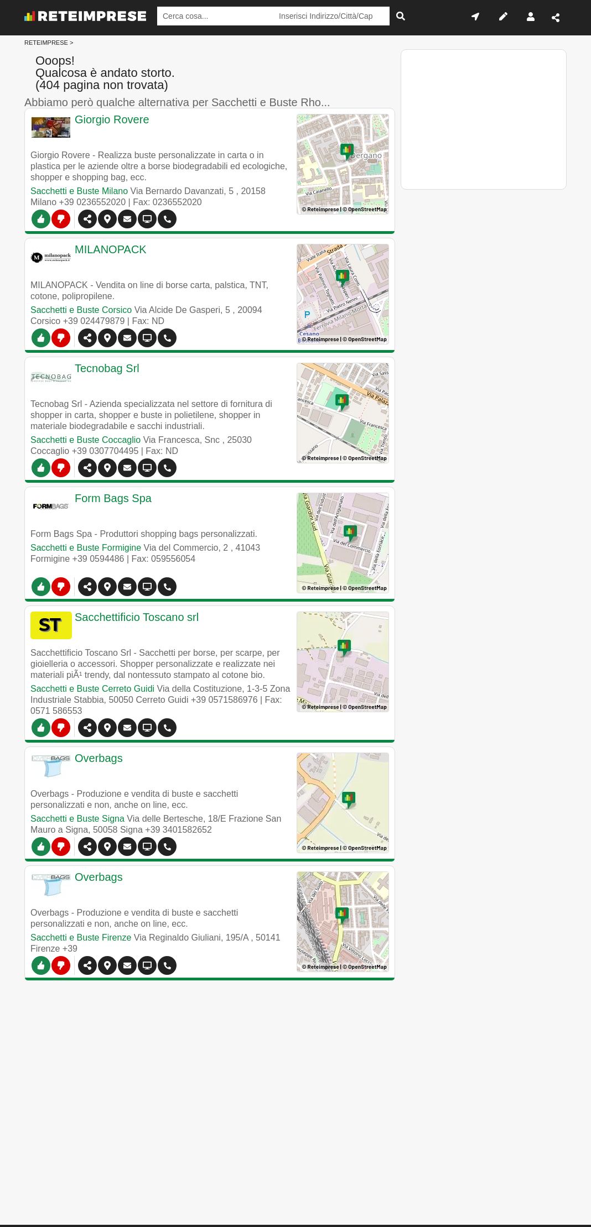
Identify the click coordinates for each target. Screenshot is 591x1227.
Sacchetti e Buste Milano (79, 191)
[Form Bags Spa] (185, 506)
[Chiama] (167, 219)
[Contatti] (127, 219)
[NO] (60, 219)
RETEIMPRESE (46, 42)
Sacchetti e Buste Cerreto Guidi (92, 688)
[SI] (41, 219)
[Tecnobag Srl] (185, 376)
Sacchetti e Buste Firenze (80, 937)
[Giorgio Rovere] (185, 128)
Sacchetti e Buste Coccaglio (85, 440)
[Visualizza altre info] (147, 219)
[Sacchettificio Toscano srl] (185, 625)
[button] (107, 219)
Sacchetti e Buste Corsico (81, 310)
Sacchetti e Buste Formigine (85, 547)
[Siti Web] (147, 337)
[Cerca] (401, 16)
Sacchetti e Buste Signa (77, 818)
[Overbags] (185, 766)
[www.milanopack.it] (185, 257)
